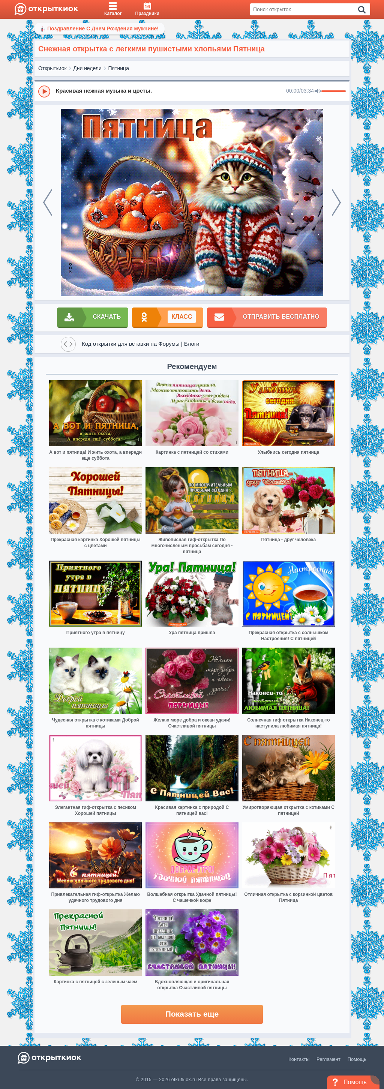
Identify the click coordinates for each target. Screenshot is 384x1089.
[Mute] (317, 91)
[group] (192, 91)
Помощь (357, 1059)
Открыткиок (52, 68)
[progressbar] (333, 91)
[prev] (47, 202)
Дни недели (87, 68)
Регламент (328, 1059)
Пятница (118, 68)
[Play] (44, 92)
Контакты (298, 1059)
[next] (336, 202)
